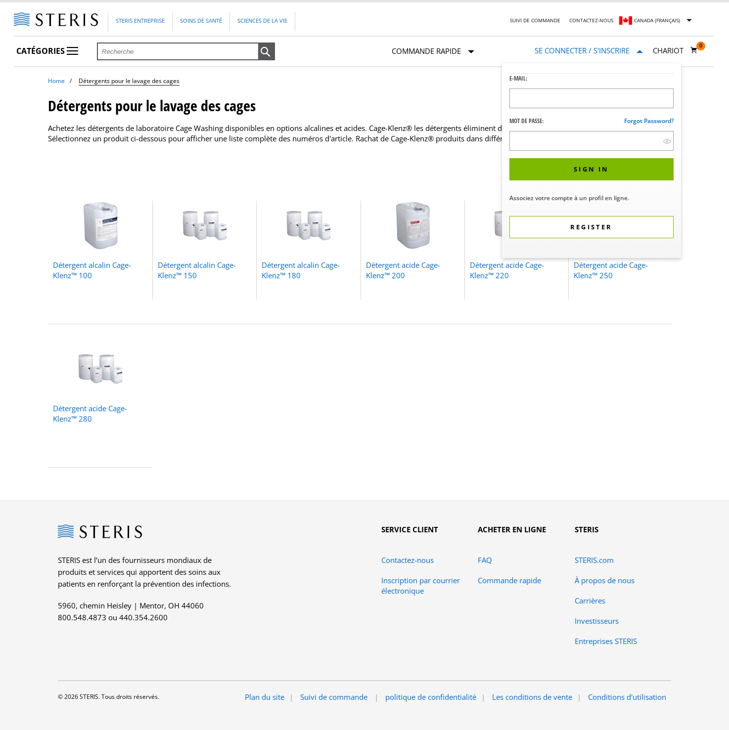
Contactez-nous (591, 20)
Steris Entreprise (140, 20)
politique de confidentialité (430, 697)
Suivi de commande (535, 20)
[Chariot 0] (675, 50)
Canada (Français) (657, 20)
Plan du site (264, 697)
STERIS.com (594, 560)
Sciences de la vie (262, 20)
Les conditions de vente (532, 697)
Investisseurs (597, 621)
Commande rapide (433, 51)
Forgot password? (649, 121)
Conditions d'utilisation (627, 697)
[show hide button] (667, 141)
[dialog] (591, 162)
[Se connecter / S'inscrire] (589, 50)
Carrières (590, 600)
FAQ (485, 560)
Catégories (47, 50)
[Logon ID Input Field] (591, 98)
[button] (266, 51)
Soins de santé (201, 20)
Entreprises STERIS (606, 641)
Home (56, 81)
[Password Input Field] (591, 141)
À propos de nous (605, 580)
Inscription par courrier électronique (420, 585)
